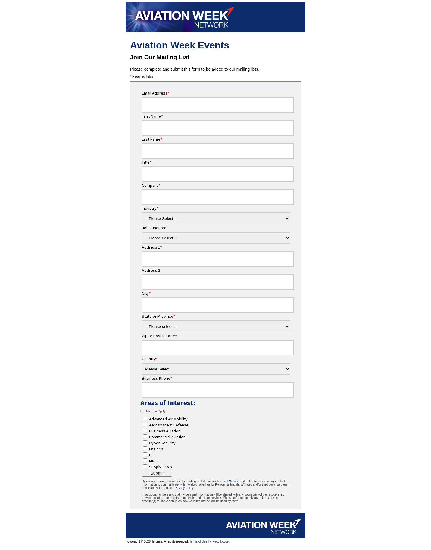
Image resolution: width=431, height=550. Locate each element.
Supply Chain (160, 467)
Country (150, 358)
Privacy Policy (184, 488)
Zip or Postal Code (159, 335)
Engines (156, 449)
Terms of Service (228, 481)
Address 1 (152, 247)
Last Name (152, 139)
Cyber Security (162, 443)
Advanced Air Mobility (168, 419)
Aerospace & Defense (169, 425)
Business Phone (157, 378)
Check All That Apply (153, 411)
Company (151, 185)
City (146, 293)
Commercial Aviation (167, 437)
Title (146, 162)
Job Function (154, 227)
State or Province (158, 316)
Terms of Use (198, 541)
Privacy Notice (219, 541)
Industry (150, 208)
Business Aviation (164, 431)
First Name (152, 116)
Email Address (155, 93)
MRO (153, 461)
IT (150, 455)
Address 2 (151, 270)
